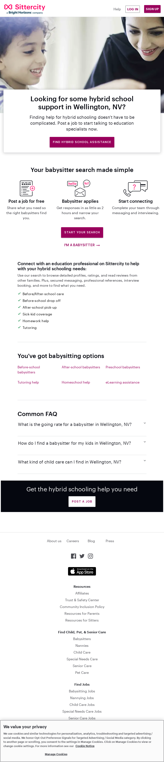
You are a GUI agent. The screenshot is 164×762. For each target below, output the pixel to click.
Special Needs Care (82, 659)
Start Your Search (82, 232)
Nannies (82, 645)
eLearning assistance (122, 382)
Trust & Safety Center (82, 600)
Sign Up (152, 9)
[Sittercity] (18, 9)
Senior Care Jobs (82, 718)
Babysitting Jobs (82, 691)
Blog (91, 541)
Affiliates (82, 593)
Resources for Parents (82, 613)
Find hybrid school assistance (82, 142)
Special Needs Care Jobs (82, 711)
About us (54, 541)
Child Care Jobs (82, 705)
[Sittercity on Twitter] (82, 556)
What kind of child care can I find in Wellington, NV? (82, 461)
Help (117, 9)
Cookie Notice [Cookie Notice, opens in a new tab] (84, 746)
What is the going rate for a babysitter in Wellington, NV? (82, 424)
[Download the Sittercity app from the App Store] (82, 571)
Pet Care (82, 672)
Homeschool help (76, 382)
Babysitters (82, 639)
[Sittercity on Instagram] (90, 556)
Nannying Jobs (82, 698)
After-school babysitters (81, 367)
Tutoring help (28, 382)
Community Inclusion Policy (82, 607)
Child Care (82, 652)
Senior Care (82, 666)
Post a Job (82, 501)
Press (110, 541)
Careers (73, 541)
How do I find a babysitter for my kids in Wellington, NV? (82, 443)
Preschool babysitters (123, 367)
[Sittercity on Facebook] (73, 556)
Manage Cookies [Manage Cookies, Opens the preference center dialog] (56, 754)
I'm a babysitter (82, 245)
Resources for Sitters (82, 620)
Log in (132, 9)
